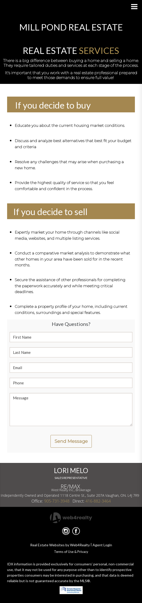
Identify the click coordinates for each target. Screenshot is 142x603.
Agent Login (102, 545)
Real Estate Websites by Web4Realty (60, 545)
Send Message (71, 441)
